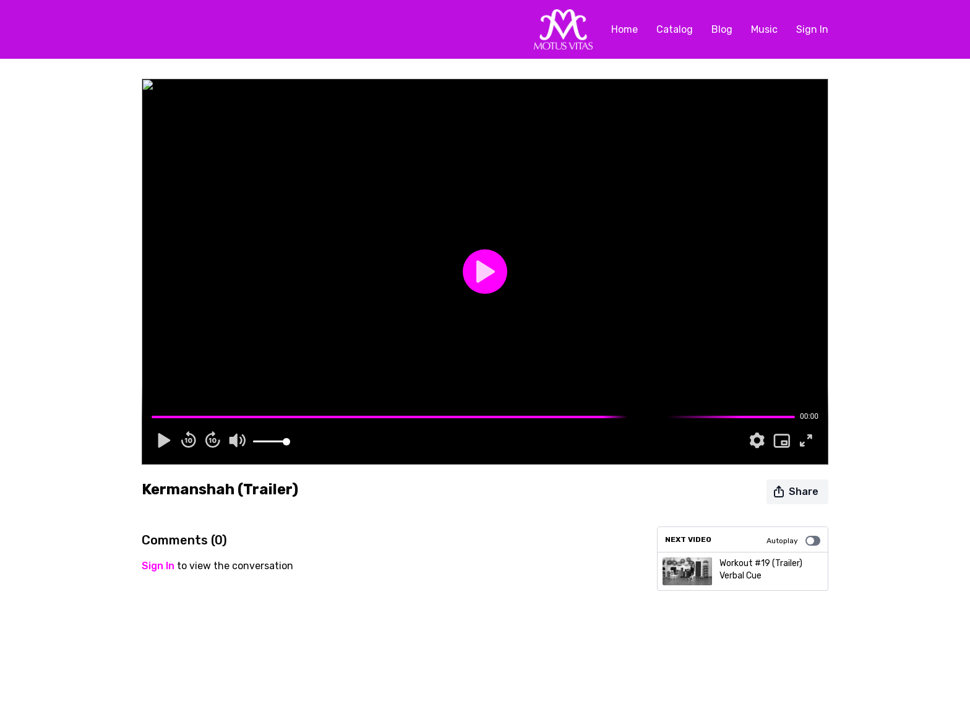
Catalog (674, 29)
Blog (721, 29)
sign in (158, 566)
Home (624, 29)
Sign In (812, 29)
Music (764, 29)
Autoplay (793, 541)
